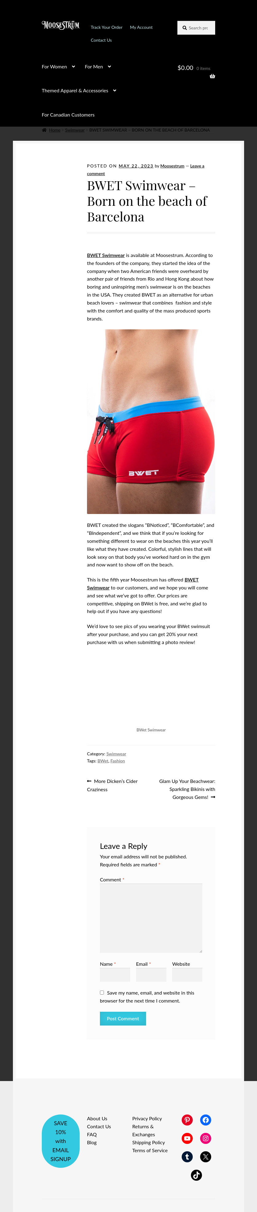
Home (54, 129)
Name (108, 964)
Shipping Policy (148, 1142)
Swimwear (75, 129)
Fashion (117, 760)
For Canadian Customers (68, 114)
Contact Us (101, 40)
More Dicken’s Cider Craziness (112, 784)
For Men (94, 66)
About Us (97, 1118)
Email (143, 964)
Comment (112, 879)
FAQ (92, 1134)
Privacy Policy (147, 1118)
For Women (54, 66)
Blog (92, 1142)
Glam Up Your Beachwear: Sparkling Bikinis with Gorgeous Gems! (187, 788)
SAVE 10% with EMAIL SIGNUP (60, 1141)
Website (181, 964)
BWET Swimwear (106, 255)
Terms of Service (150, 1150)
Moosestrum (172, 165)
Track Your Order (106, 27)
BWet (102, 760)
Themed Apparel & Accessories (75, 90)
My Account (141, 27)
